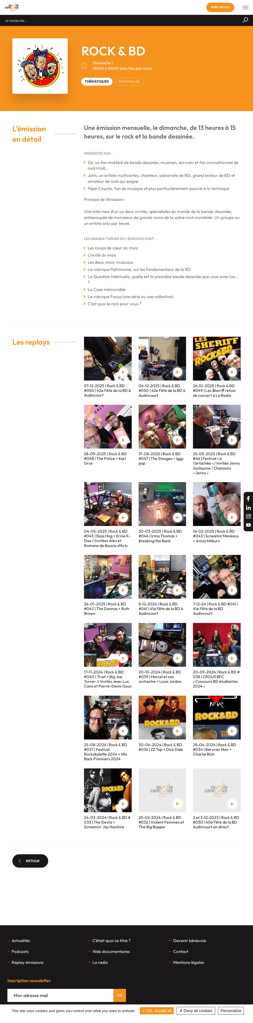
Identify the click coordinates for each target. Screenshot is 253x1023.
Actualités (21, 940)
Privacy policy (126, 1018)
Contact (180, 951)
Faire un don (220, 7)
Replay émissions (27, 962)
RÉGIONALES (129, 81)
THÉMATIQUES (97, 81)
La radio (100, 962)
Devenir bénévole (189, 940)
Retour (29, 861)
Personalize (231, 1011)
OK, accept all (156, 1011)
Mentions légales (188, 962)
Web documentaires (111, 951)
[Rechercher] (245, 20)
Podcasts (20, 951)
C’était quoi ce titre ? (111, 940)
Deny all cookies (195, 1011)
